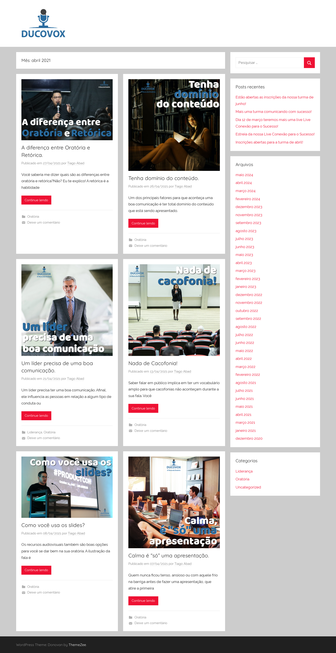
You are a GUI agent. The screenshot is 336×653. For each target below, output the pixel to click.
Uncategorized (248, 487)
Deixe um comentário (43, 222)
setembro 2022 (248, 318)
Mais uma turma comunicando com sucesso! (274, 111)
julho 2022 (244, 335)
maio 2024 (244, 175)
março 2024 (245, 191)
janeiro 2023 (246, 286)
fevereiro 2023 (248, 279)
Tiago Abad (75, 163)
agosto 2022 (246, 326)
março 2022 (245, 366)
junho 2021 (245, 398)
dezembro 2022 (249, 294)
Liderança (34, 432)
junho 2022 (245, 342)
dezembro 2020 (249, 438)
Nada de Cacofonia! (152, 363)
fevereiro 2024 (248, 199)
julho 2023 (244, 238)
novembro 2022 (249, 302)
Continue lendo (36, 200)
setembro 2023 (248, 223)
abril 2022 (244, 358)
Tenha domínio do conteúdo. (163, 178)
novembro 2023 (249, 215)
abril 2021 (243, 414)
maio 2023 (244, 254)
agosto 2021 (246, 382)
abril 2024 (244, 182)
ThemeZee (77, 644)
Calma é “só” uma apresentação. (168, 555)
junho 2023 (245, 247)
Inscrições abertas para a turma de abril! (269, 142)
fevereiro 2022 (248, 374)
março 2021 (245, 422)
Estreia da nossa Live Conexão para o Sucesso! (275, 134)
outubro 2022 (247, 310)
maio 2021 (244, 406)
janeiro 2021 (246, 430)
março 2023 (245, 270)
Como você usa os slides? (53, 525)
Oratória (33, 217)
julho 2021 (244, 390)
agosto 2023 (246, 231)
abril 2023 (244, 263)
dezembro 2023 (249, 207)
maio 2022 (244, 350)
